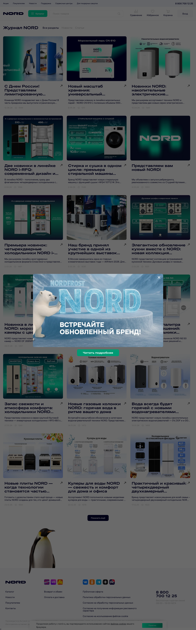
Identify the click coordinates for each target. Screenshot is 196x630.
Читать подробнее (98, 352)
